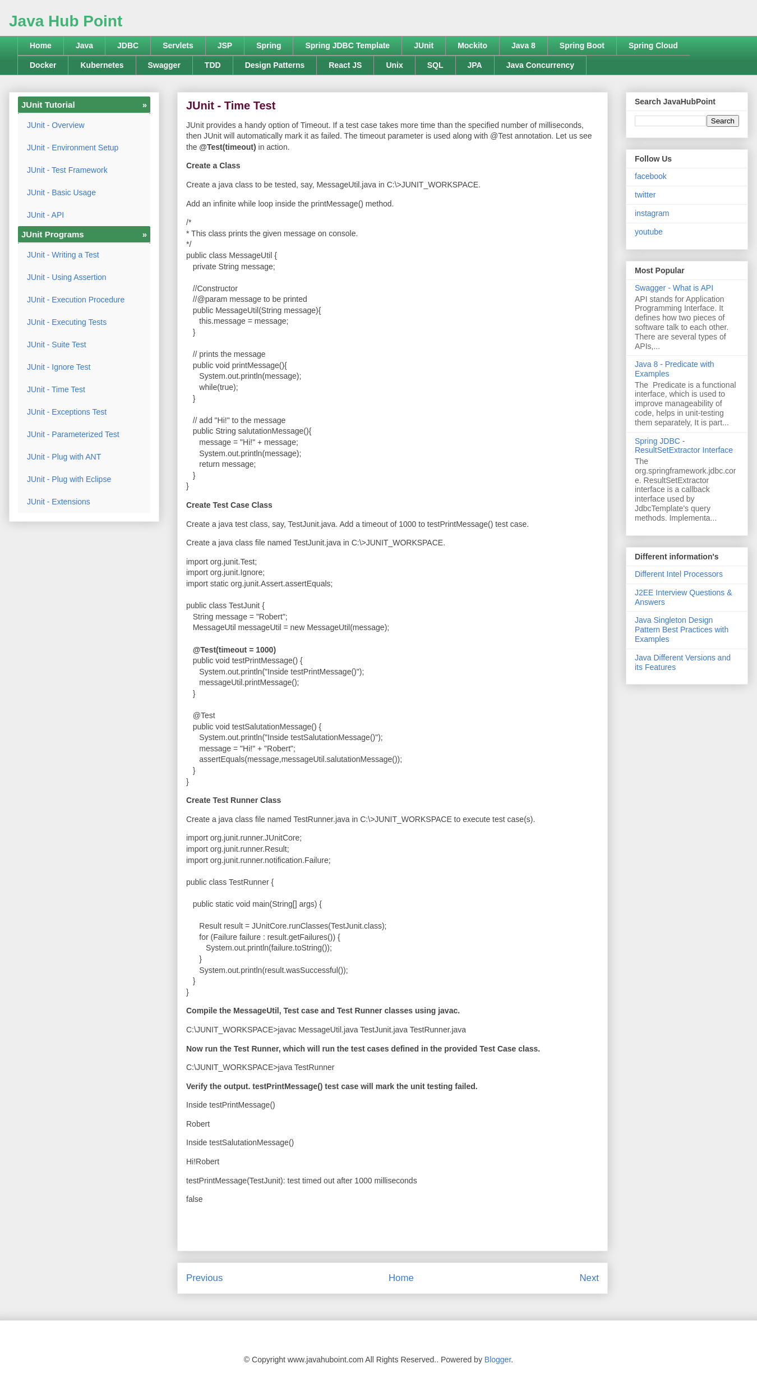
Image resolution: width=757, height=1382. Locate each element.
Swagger (164, 65)
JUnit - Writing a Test (63, 254)
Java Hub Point (65, 21)
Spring (268, 45)
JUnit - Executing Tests (67, 322)
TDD (213, 65)
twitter (645, 194)
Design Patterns (275, 65)
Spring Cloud (653, 45)
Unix (394, 65)
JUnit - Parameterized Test (73, 434)
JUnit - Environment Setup (72, 147)
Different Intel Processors (679, 574)
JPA (475, 65)
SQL (435, 65)
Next (589, 1278)
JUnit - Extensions (58, 501)
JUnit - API (45, 214)
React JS (345, 65)
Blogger (497, 1359)
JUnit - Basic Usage (61, 192)
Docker (43, 65)
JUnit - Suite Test (56, 344)
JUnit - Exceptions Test (67, 411)
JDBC (128, 45)
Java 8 (523, 45)
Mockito (472, 45)
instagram (652, 213)
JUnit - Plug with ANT (64, 456)
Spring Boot (582, 45)
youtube (649, 231)
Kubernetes (101, 65)
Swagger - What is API (674, 287)
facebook (651, 176)
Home (41, 45)
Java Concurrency (540, 65)
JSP (225, 45)
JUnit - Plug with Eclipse (69, 479)
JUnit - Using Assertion (67, 277)
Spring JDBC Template (347, 45)
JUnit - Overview (56, 125)
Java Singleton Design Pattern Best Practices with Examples (681, 630)
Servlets (178, 45)
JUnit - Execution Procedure (75, 299)
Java (84, 45)
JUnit (423, 45)
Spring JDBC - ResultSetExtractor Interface (684, 446)
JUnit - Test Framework (67, 170)
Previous (204, 1278)
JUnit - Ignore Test (58, 366)
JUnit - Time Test (56, 389)
